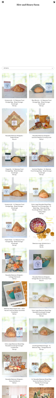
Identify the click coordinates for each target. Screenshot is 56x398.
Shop (10, 381)
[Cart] (54, 2)
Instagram (28, 381)
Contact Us (10, 394)
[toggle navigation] (3, 2)
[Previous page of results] (20, 366)
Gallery (10, 389)
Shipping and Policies (10, 392)
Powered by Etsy (46, 388)
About (10, 384)
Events (10, 387)
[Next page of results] (35, 366)
